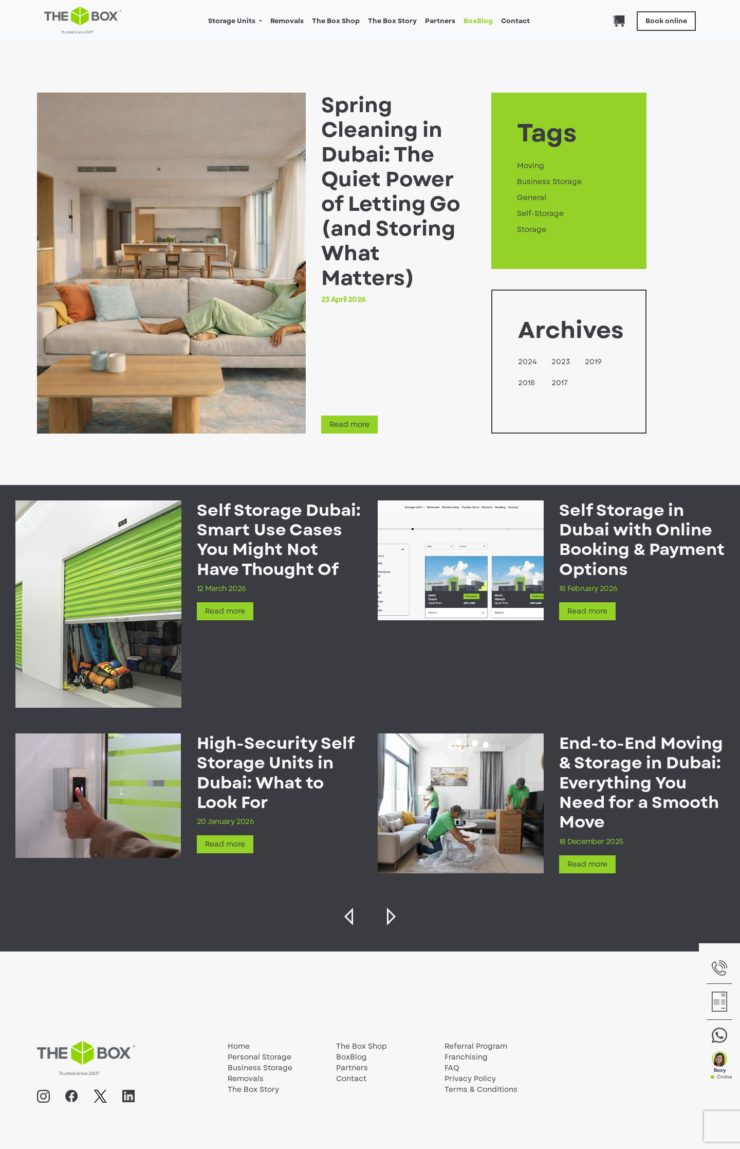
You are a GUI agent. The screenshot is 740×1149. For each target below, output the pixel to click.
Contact (515, 21)
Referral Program (476, 1046)
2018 (526, 383)
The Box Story (392, 21)
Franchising (466, 1057)
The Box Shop (336, 21)
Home (239, 1046)
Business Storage (549, 181)
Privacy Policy (470, 1078)
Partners (440, 21)
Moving (530, 165)
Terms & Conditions (481, 1089)
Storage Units (232, 21)
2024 (527, 361)
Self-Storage (540, 213)
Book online (666, 21)
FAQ (452, 1068)
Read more (349, 424)
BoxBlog (478, 21)
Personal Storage (259, 1057)
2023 (560, 361)
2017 (559, 383)
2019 (593, 361)
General (531, 197)
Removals (287, 21)
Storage (531, 229)
